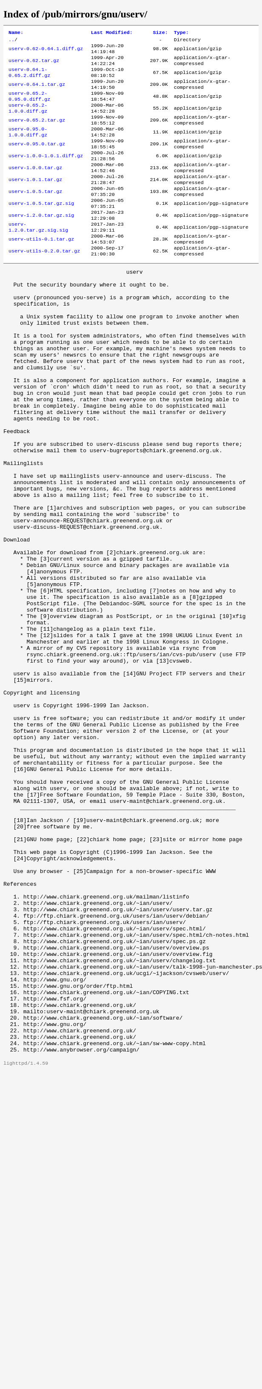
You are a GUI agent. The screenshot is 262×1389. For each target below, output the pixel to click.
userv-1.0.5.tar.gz (35, 214)
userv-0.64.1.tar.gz (37, 92)
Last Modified (112, 33)
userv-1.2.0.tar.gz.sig (41, 241)
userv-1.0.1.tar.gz (35, 201)
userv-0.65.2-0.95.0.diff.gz (29, 106)
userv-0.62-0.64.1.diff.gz (46, 51)
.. (11, 41)
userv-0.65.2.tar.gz (37, 133)
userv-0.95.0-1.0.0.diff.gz (28, 146)
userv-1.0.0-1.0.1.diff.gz (46, 173)
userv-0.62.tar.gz (34, 65)
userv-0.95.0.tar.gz (37, 160)
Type (181, 33)
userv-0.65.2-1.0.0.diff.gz (28, 119)
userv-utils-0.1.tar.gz (41, 269)
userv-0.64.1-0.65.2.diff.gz (29, 78)
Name (16, 33)
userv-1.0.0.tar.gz (35, 187)
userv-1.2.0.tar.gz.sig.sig (38, 255)
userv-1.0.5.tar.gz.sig (41, 228)
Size (160, 33)
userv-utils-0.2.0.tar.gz (44, 282)
